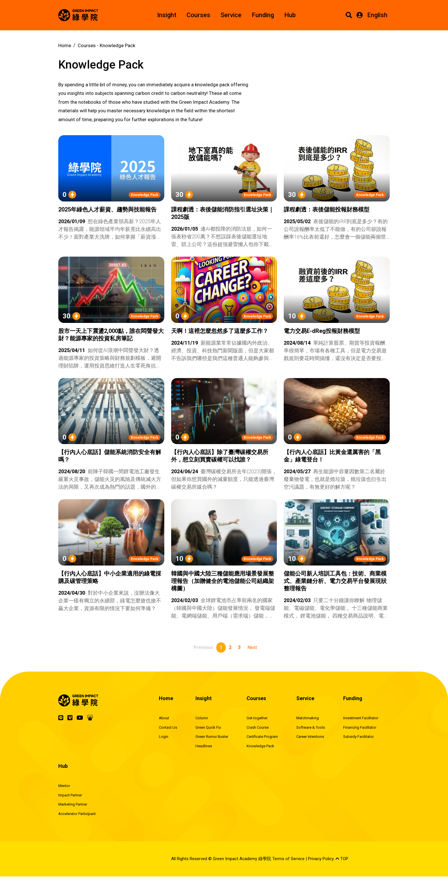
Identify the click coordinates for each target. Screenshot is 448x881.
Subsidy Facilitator (358, 736)
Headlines (203, 746)
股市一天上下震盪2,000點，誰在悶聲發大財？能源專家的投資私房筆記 (111, 334)
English (377, 15)
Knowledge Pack (144, 195)
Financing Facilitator (359, 727)
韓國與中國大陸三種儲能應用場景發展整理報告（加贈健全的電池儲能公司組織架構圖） (222, 581)
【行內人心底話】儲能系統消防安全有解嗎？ (109, 456)
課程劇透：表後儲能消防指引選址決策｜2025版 (222, 213)
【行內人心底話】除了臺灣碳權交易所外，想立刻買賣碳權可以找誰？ (219, 456)
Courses (198, 15)
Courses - (106, 45)
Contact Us (168, 727)
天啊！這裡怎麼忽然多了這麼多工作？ (219, 330)
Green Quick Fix (208, 727)
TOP (341, 858)
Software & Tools (310, 727)
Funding (263, 15)
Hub (290, 15)
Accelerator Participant (77, 814)
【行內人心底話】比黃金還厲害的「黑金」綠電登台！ (332, 456)
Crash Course (258, 727)
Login (163, 736)
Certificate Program (262, 736)
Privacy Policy (320, 858)
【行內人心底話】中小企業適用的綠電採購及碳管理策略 (109, 577)
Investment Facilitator (360, 718)
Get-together (257, 718)
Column (201, 718)
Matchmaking (307, 718)
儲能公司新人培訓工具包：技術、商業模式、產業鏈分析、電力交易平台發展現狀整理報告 (335, 581)
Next (252, 647)
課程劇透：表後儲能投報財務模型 (326, 209)
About (164, 718)
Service (231, 15)
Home (64, 45)
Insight (166, 15)
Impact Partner (70, 795)
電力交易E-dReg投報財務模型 (322, 330)
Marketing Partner (72, 804)
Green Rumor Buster (211, 736)
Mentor (64, 786)
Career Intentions (310, 736)
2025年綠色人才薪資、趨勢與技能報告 (107, 209)
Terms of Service (288, 858)
